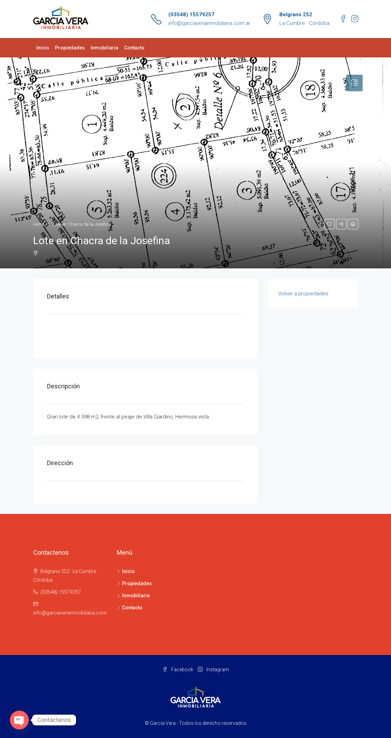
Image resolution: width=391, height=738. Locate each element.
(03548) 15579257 (191, 14)
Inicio (42, 47)
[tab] (354, 83)
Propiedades (70, 47)
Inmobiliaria (104, 47)
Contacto (134, 47)
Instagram (213, 669)
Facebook (178, 669)
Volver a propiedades (303, 293)
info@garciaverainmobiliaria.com (69, 613)
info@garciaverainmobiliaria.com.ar (209, 23)
